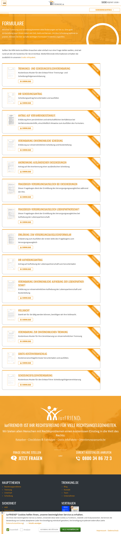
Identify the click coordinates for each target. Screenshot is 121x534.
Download (25, 81)
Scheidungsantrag (105, 10)
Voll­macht (24, 310)
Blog (66, 486)
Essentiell (14, 530)
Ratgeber (15, 439)
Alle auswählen (70, 529)
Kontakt (67, 489)
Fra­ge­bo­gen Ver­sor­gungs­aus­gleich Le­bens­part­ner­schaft (48, 209)
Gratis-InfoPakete (68, 439)
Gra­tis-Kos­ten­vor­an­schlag (32, 354)
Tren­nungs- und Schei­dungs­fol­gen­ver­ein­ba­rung (44, 68)
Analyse (27, 530)
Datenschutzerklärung (14, 523)
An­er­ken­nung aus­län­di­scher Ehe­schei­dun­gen (42, 162)
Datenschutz (113, 530)
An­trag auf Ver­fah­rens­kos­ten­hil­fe (36, 115)
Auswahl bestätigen (49, 529)
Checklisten (30, 439)
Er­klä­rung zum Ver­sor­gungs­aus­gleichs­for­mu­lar (44, 234)
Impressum (101, 530)
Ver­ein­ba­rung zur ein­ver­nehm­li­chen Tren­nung (43, 332)
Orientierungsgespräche (96, 439)
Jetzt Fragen (27, 458)
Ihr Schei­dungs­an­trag (30, 94)
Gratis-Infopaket (28, 57)
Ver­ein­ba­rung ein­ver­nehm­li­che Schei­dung (40, 140)
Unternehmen (70, 496)
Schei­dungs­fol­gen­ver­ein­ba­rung (35, 375)
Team (66, 492)
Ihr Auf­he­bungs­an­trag (30, 260)
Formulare (48, 439)
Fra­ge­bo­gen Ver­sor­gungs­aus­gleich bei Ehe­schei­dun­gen (47, 184)
